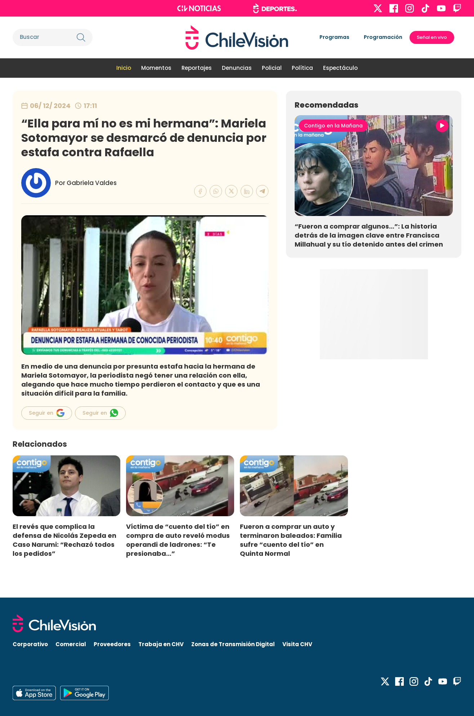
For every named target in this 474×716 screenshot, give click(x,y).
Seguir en (46, 413)
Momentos (156, 68)
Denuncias (237, 68)
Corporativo (30, 644)
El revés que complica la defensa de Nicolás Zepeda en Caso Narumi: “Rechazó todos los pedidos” (64, 540)
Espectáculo (340, 68)
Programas (334, 37)
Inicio (123, 68)
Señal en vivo (432, 37)
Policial (272, 68)
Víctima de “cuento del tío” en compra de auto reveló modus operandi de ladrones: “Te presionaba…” (178, 540)
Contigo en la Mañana (333, 125)
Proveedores (112, 644)
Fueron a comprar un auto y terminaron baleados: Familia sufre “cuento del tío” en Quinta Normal (291, 540)
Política (302, 68)
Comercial (70, 644)
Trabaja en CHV (161, 644)
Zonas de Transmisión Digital (233, 644)
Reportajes (197, 68)
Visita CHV (297, 644)
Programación (383, 37)
